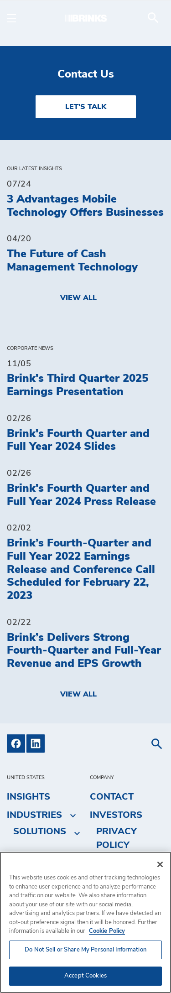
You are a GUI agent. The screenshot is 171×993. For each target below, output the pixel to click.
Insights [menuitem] (28, 796)
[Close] (160, 864)
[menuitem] (153, 18)
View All (78, 298)
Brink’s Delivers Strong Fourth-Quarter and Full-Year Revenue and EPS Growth (84, 651)
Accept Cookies (85, 976)
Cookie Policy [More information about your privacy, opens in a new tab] (107, 931)
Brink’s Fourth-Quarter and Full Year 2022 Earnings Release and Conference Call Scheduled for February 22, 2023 (81, 569)
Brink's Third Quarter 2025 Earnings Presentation (77, 385)
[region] (85, 922)
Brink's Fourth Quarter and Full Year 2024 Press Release (81, 495)
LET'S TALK (85, 106)
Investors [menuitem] (116, 815)
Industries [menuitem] (34, 815)
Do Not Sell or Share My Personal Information (85, 950)
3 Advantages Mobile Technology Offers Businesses (85, 206)
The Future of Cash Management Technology (72, 261)
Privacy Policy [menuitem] (116, 838)
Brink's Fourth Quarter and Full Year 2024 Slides (78, 440)
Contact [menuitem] (112, 796)
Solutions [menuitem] (39, 831)
